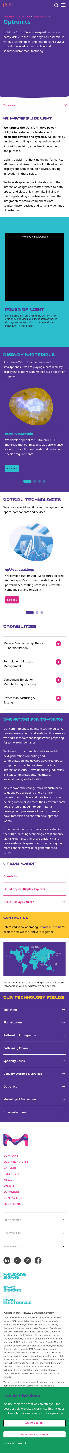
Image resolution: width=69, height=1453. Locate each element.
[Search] (56, 5)
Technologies (41, 16)
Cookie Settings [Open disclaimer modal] (12, 1443)
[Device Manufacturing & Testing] (34, 700)
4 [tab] (44, 485)
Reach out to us (50, 927)
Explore (12, 468)
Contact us (12, 1198)
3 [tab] (39, 485)
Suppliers (11, 1191)
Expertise (8, 16)
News (7, 1179)
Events (9, 1185)
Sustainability (16, 1161)
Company (11, 1155)
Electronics (23, 16)
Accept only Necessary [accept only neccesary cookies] (34, 1434)
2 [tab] (34, 485)
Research (11, 1173)
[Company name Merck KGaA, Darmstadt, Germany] (7, 5)
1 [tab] (25, 485)
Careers (10, 1167)
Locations (12, 1204)
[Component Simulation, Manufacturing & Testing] (34, 682)
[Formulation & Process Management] (34, 664)
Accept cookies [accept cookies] (34, 1423)
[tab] (34, 1220)
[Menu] (63, 5)
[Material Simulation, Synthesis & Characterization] (34, 645)
